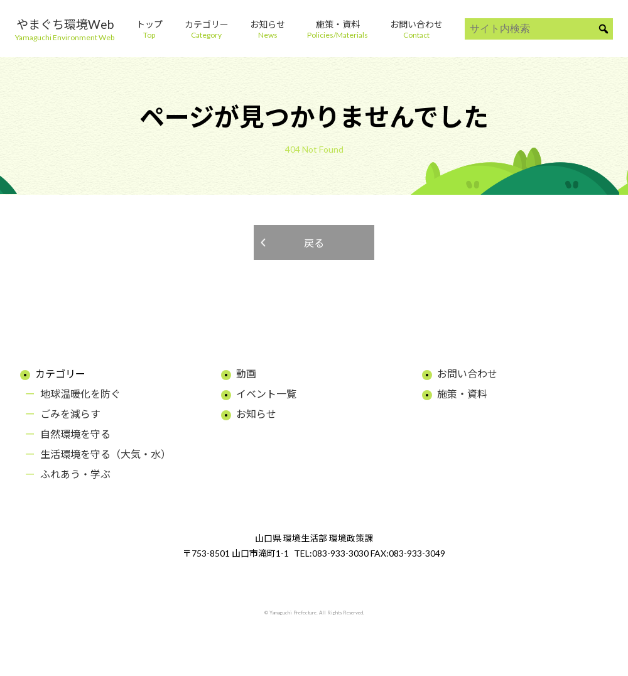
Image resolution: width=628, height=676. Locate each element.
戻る (314, 243)
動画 (246, 373)
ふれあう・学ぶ (75, 474)
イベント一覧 (266, 394)
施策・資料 (462, 394)
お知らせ (256, 414)
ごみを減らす (70, 414)
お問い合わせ (467, 373)
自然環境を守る (75, 434)
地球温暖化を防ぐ (80, 394)
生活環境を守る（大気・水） (105, 454)
